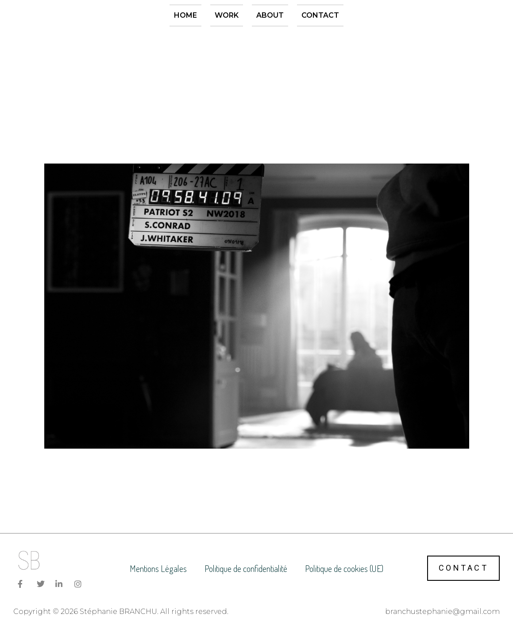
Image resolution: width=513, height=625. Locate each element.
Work (227, 15)
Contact (320, 15)
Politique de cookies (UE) (344, 568)
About (270, 15)
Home (185, 15)
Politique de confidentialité (245, 568)
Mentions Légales (158, 568)
